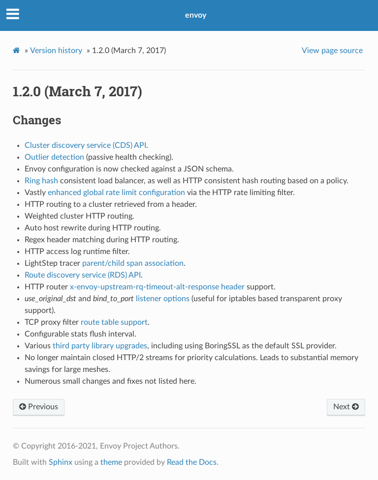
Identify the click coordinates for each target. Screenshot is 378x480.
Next (346, 407)
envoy (195, 15)
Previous (38, 407)
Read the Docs (192, 462)
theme (111, 462)
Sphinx (60, 462)
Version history (56, 51)
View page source (332, 51)
